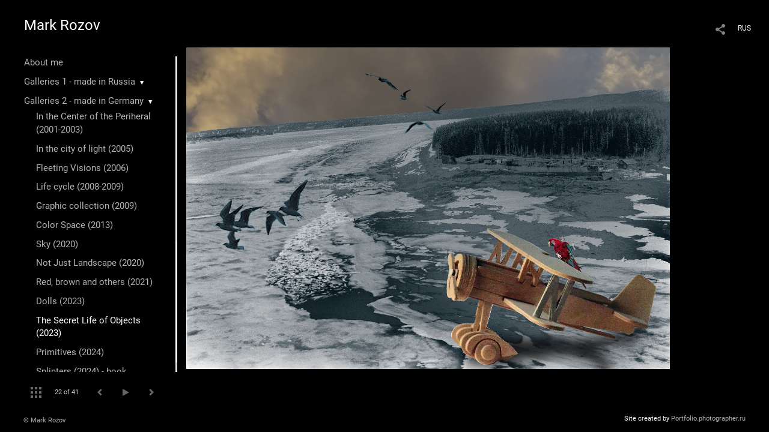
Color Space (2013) (74, 225)
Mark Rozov (62, 25)
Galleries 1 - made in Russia (79, 81)
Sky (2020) (57, 244)
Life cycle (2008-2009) (80, 186)
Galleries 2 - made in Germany (84, 100)
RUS (744, 28)
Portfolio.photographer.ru (708, 418)
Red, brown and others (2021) (94, 282)
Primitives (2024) (70, 352)
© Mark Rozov (44, 420)
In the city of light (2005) (84, 148)
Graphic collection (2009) (86, 205)
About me (43, 62)
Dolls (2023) (60, 301)
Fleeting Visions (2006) (82, 168)
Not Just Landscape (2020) (90, 262)
